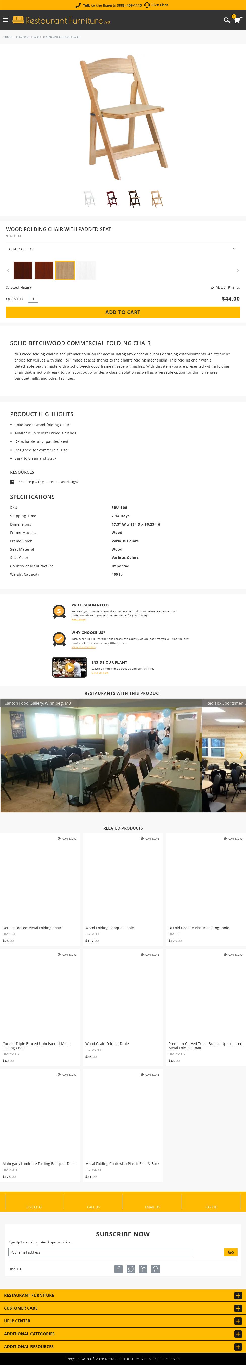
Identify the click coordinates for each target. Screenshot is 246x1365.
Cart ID (211, 1207)
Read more (79, 619)
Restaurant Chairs (27, 37)
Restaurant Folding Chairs (61, 37)
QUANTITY (14, 298)
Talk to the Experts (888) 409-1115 (112, 5)
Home (7, 37)
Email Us (152, 1207)
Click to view (100, 672)
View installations (84, 647)
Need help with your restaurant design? (48, 482)
